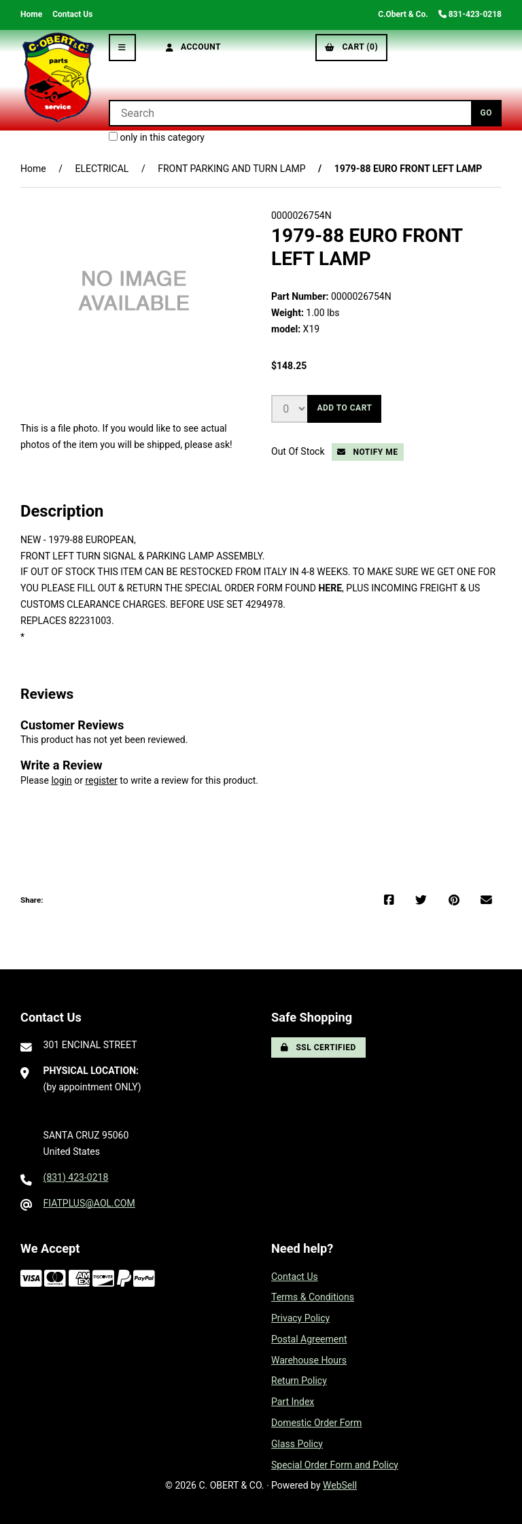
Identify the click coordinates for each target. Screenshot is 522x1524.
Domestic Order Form (316, 1422)
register (101, 780)
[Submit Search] (486, 113)
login (61, 780)
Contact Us (72, 14)
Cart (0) (351, 47)
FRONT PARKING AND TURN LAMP (231, 168)
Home (31, 14)
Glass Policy (297, 1443)
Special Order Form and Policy (334, 1464)
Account (194, 47)
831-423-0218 (470, 14)
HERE (330, 588)
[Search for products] (290, 113)
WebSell (340, 1485)
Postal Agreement (309, 1339)
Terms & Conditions (312, 1297)
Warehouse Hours (309, 1360)
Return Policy (299, 1380)
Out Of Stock (299, 451)
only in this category (157, 137)
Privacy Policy (300, 1318)
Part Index (292, 1401)
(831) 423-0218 (76, 1177)
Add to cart (344, 408)
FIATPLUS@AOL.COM (89, 1203)
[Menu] (122, 47)
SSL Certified (318, 1047)
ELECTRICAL (101, 168)
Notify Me (367, 452)
